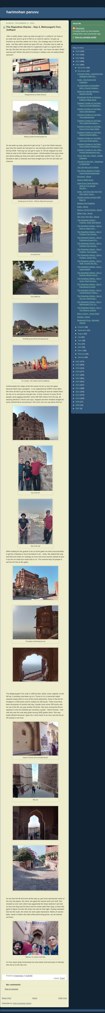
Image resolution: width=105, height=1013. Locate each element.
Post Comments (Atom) (22, 1003)
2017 (78, 375)
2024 (78, 58)
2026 (78, 51)
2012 (78, 392)
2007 (78, 409)
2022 (78, 65)
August (81, 334)
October (81, 327)
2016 (78, 378)
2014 (78, 385)
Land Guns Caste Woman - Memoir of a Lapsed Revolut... (88, 185)
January (81, 357)
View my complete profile (85, 37)
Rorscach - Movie (84, 177)
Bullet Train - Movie (85, 213)
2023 (78, 61)
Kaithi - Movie (82, 207)
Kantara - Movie (83, 317)
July (79, 337)
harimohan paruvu (22, 12)
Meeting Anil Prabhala (86, 203)
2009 (78, 402)
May (80, 344)
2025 (78, 55)
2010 (78, 398)
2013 (78, 388)
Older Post (62, 998)
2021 (78, 362)
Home (34, 998)
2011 (78, 395)
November (82, 71)
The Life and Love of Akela (87, 167)
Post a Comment (11, 989)
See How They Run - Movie (88, 217)
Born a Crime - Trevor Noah (88, 314)
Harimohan (80, 28)
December (82, 68)
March (80, 351)
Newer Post (6, 998)
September (82, 330)
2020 (78, 365)
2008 (78, 405)
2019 (78, 368)
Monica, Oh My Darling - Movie (89, 210)
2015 (78, 382)
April (80, 347)
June (80, 341)
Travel (62, 978)
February (81, 354)
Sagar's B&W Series (85, 180)
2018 (78, 372)
